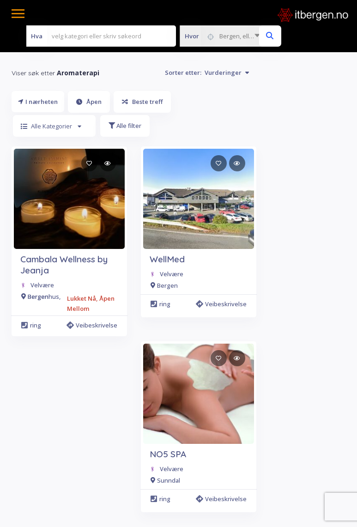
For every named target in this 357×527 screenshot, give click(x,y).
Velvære (42, 285)
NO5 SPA (168, 454)
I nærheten (38, 101)
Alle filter (125, 125)
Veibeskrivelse (93, 325)
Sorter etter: (207, 72)
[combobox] (222, 36)
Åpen (89, 101)
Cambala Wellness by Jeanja (64, 265)
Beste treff (142, 101)
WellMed (167, 259)
